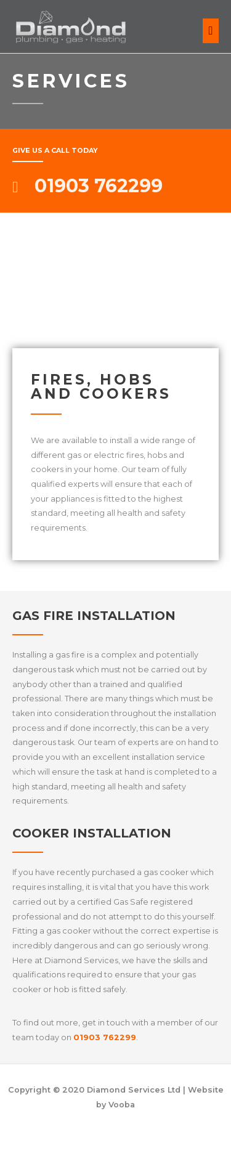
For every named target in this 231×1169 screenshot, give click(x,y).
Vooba (121, 1104)
